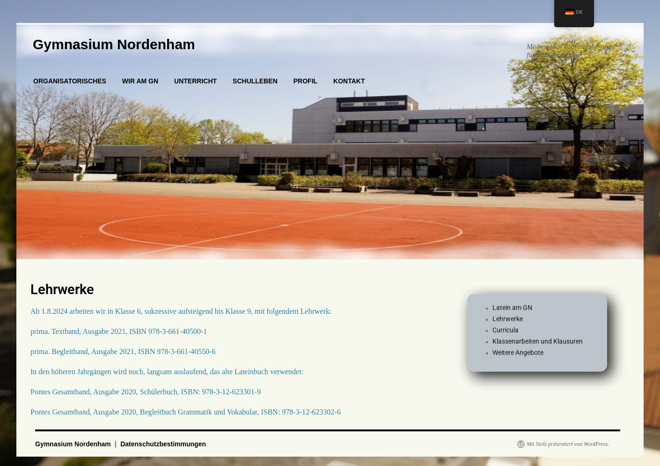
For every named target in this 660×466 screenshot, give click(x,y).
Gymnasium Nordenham (114, 44)
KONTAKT (349, 81)
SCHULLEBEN (255, 81)
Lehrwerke (507, 321)
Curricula (505, 332)
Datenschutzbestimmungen (163, 444)
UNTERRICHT (195, 81)
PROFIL (305, 81)
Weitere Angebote (517, 355)
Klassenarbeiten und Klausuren (537, 344)
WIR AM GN (140, 81)
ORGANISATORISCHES (69, 81)
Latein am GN (512, 310)
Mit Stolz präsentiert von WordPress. (568, 444)
